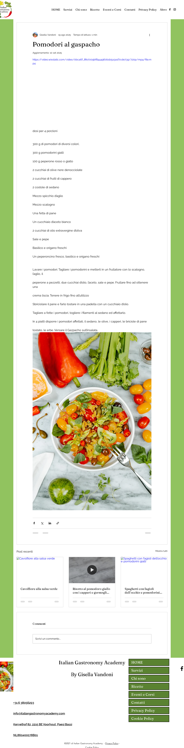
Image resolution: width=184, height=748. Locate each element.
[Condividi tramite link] (57, 523)
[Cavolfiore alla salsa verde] (40, 570)
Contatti (138, 702)
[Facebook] (169, 9)
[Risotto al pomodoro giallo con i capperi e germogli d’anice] (92, 570)
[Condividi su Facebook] (34, 523)
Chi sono (138, 678)
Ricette (137, 686)
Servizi (137, 670)
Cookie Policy (142, 718)
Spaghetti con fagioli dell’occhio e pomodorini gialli (142, 590)
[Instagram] (174, 9)
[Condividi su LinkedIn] (49, 523)
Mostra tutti (161, 551)
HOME (137, 662)
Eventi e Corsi (142, 694)
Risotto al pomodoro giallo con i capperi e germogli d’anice (91, 590)
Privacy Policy (143, 710)
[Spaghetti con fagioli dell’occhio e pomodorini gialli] (144, 570)
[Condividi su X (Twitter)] (42, 523)
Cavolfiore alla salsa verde (39, 589)
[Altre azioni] (149, 35)
